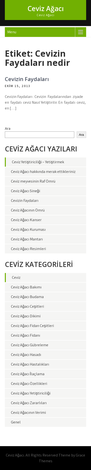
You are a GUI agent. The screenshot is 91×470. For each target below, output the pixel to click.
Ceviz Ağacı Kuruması (28, 229)
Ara (7, 128)
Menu (11, 31)
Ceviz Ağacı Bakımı (26, 287)
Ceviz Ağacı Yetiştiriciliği (30, 393)
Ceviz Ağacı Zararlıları (29, 402)
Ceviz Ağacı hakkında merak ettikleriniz (43, 171)
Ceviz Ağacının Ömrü (28, 210)
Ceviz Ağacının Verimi (28, 412)
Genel (16, 422)
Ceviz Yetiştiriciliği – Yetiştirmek (38, 161)
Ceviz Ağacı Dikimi (26, 316)
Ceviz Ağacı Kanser (26, 219)
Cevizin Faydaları (27, 78)
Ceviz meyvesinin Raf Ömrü (33, 181)
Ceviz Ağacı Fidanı (25, 335)
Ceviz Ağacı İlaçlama (27, 373)
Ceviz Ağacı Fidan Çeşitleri (32, 325)
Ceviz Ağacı (45, 8)
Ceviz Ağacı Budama (27, 296)
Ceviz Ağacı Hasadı (26, 354)
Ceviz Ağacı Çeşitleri (27, 306)
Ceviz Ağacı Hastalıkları (30, 364)
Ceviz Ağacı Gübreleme (29, 344)
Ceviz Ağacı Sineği (25, 190)
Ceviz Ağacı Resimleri (28, 248)
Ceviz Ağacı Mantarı (27, 239)
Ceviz (16, 277)
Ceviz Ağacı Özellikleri (29, 383)
